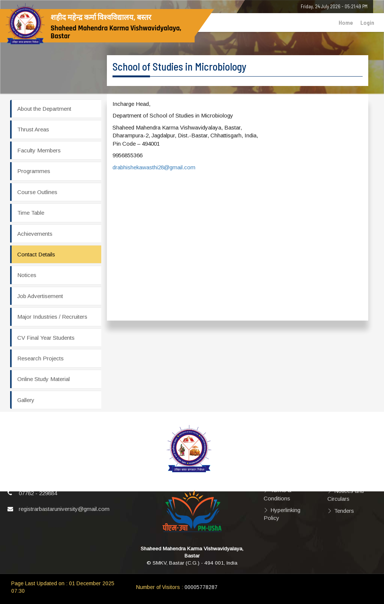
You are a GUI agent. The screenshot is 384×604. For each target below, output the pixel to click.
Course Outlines (37, 192)
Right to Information (341, 475)
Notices (26, 275)
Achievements (34, 233)
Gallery (25, 400)
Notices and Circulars (345, 495)
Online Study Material (43, 379)
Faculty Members (39, 150)
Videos (342, 459)
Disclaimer (283, 455)
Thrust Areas (33, 129)
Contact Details (36, 254)
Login (367, 22)
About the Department (44, 108)
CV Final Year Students (46, 337)
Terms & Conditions (277, 494)
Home (346, 22)
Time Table (30, 212)
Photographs (350, 447)
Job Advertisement (40, 296)
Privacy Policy (288, 466)
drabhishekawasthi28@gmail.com (153, 167)
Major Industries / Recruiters (52, 316)
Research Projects (40, 358)
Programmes (33, 171)
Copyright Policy (291, 478)
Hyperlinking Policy (282, 514)
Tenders (344, 511)
